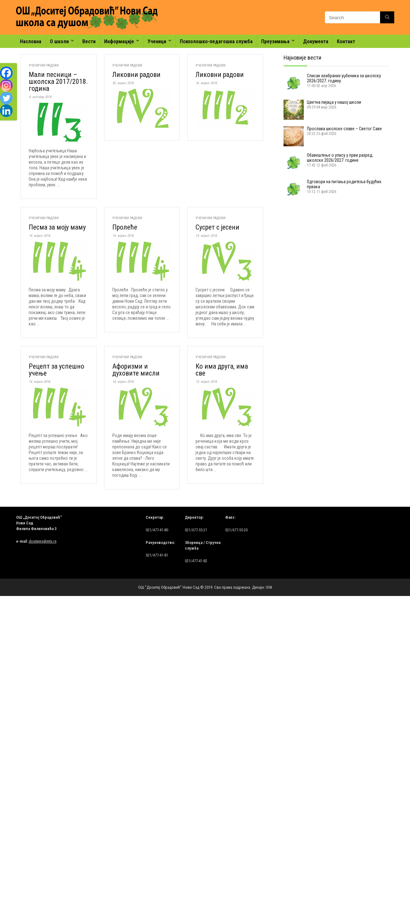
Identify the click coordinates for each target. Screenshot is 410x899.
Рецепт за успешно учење (56, 369)
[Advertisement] (315, 241)
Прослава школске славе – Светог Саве (344, 128)
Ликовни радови (136, 75)
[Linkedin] (6, 110)
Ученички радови (44, 65)
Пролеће (124, 227)
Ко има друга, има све (222, 369)
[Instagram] (6, 85)
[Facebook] (6, 73)
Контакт (346, 41)
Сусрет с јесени (217, 227)
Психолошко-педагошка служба (216, 41)
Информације (119, 41)
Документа (315, 41)
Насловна (30, 41)
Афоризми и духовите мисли (136, 369)
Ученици (157, 41)
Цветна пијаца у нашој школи (334, 102)
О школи (59, 41)
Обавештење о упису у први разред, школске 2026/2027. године (340, 158)
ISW (269, 587)
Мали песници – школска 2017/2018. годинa (58, 81)
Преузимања (275, 41)
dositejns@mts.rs (42, 541)
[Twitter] (6, 98)
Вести (89, 41)
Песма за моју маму (57, 227)
